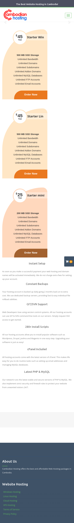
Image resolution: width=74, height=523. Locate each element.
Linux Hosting (10, 496)
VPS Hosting (9, 505)
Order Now (30, 94)
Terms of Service (11, 509)
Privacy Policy (9, 513)
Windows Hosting (11, 491)
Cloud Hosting (10, 500)
